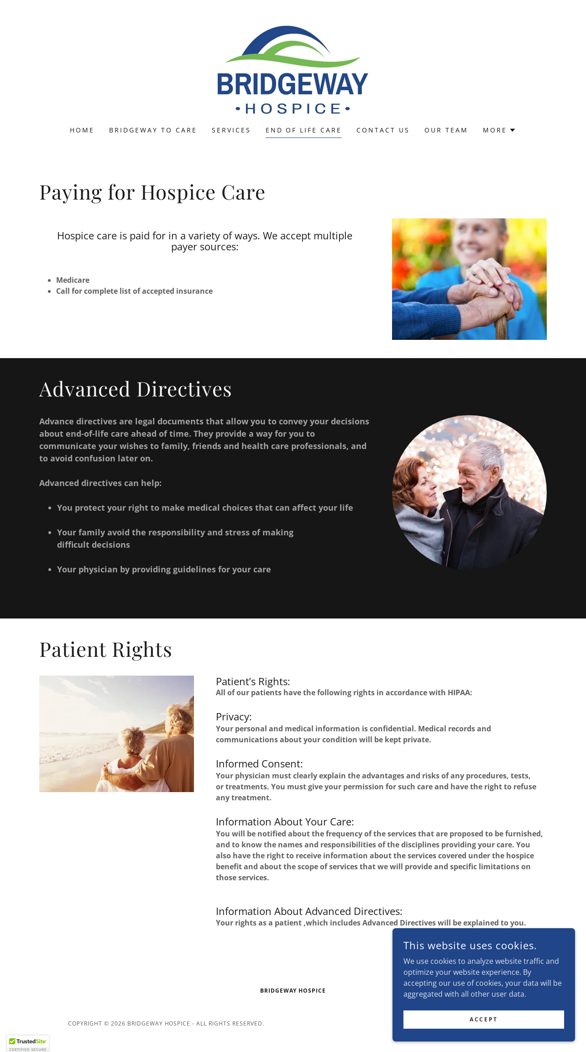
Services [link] (231, 130)
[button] (499, 130)
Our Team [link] (446, 130)
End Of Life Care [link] (304, 130)
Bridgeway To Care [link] (153, 130)
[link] (293, 69)
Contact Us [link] (383, 130)
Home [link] (82, 130)
